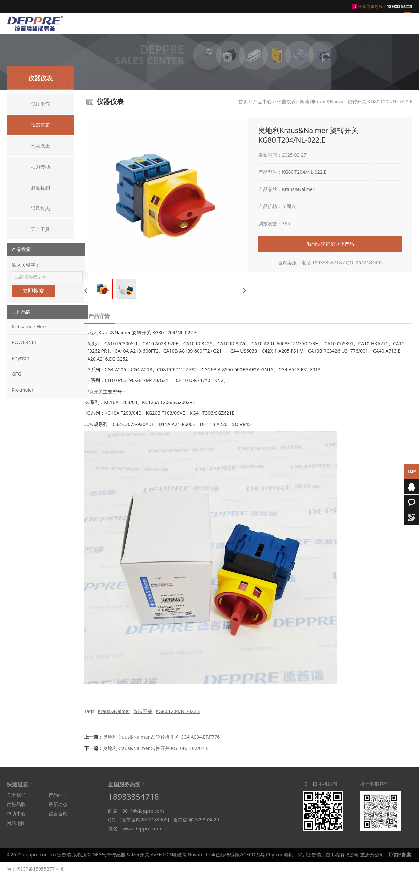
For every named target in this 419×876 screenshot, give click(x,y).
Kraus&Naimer (298, 189)
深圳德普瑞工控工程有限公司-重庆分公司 (340, 854)
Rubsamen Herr (29, 326)
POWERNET (24, 342)
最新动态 (58, 804)
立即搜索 (33, 291)
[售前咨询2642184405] (144, 819)
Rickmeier (23, 389)
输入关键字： (26, 265)
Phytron (20, 358)
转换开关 (93, 391)
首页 (243, 101)
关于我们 (16, 794)
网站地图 (16, 823)
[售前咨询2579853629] (195, 819)
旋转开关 (142, 711)
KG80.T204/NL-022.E (304, 172)
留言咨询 (58, 813)
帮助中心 (16, 813)
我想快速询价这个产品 (330, 244)
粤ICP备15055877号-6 (40, 869)
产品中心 (262, 101)
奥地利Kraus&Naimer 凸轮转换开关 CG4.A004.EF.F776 (161, 737)
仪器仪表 (286, 101)
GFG (16, 374)
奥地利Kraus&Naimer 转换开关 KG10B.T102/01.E (155, 748)
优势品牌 (16, 804)
